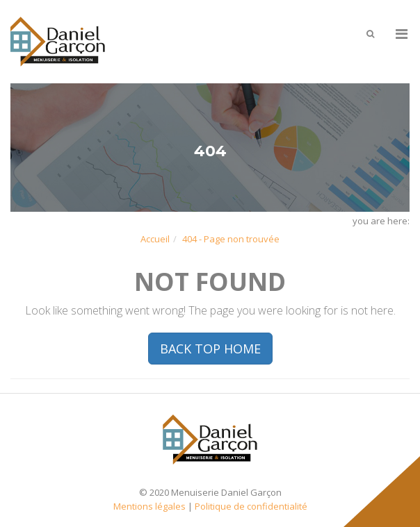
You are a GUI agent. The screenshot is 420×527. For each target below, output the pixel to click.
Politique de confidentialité (251, 506)
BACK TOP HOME (210, 348)
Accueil (155, 239)
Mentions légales (149, 506)
